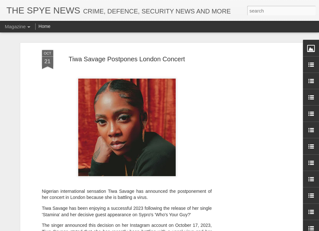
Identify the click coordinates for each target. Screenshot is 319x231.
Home (44, 26)
